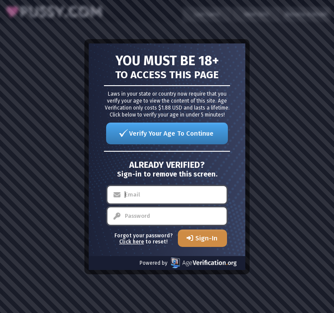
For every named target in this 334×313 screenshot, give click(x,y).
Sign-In (206, 238)
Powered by (188, 262)
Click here (131, 242)
